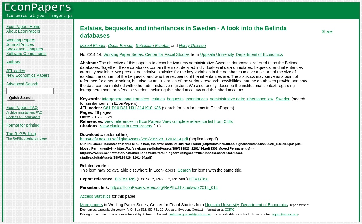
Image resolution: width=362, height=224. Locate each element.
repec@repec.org (285, 214)
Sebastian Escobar (153, 45)
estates (158, 99)
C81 (107, 108)
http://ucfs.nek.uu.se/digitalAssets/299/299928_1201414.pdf (134, 139)
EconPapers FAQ (22, 107)
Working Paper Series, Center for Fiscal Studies (146, 54)
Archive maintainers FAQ (24, 112)
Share (327, 31)
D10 (115, 108)
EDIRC (230, 209)
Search (184, 170)
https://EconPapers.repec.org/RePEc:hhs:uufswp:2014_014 (164, 187)
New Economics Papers (27, 75)
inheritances (197, 99)
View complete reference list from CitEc (197, 121)
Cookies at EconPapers (23, 117)
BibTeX (121, 179)
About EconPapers (23, 31)
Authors (13, 62)
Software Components (26, 53)
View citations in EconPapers (126, 126)
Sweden (283, 99)
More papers (91, 204)
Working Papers (20, 40)
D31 (124, 108)
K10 (148, 108)
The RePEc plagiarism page (26, 138)
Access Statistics (95, 196)
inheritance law (259, 99)
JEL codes (15, 71)
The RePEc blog (21, 133)
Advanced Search (22, 84)
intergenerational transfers (125, 99)
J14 (140, 108)
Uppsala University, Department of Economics (241, 54)
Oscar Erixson (120, 45)
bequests (175, 99)
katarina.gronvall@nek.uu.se (190, 214)
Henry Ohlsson (192, 45)
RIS (132, 179)
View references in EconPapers (132, 121)
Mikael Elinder (92, 45)
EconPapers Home (23, 26)
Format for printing (23, 125)
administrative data (227, 99)
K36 (157, 108)
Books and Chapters (24, 49)
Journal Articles (20, 44)
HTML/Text (199, 179)
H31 (132, 108)
